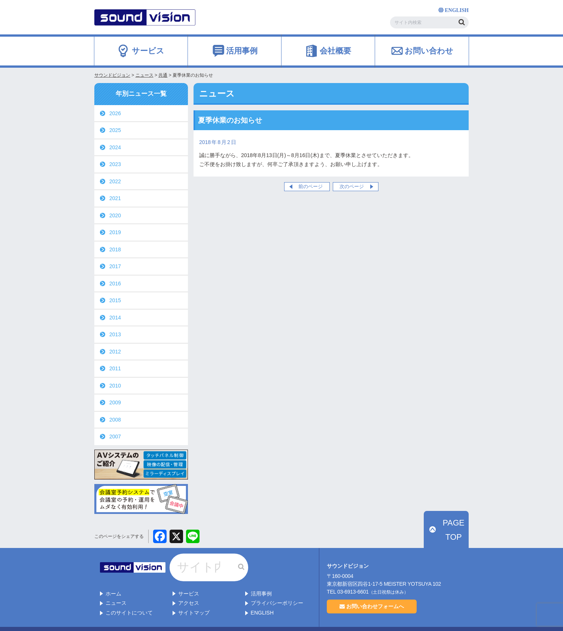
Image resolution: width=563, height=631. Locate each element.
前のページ (310, 186)
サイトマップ (194, 597)
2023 (115, 164)
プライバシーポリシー (277, 587)
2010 (115, 386)
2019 (115, 232)
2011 (115, 368)
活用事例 (261, 578)
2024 (115, 147)
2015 (115, 300)
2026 (115, 113)
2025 (115, 130)
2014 (115, 318)
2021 (115, 198)
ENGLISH (262, 597)
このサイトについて (129, 597)
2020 (115, 215)
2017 (115, 266)
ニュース (116, 587)
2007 (115, 436)
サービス (188, 578)
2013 (115, 334)
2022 (115, 181)
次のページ (352, 186)
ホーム (113, 578)
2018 (115, 249)
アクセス (188, 587)
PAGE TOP (450, 541)
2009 (115, 402)
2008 (115, 420)
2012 (115, 352)
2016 (115, 284)
